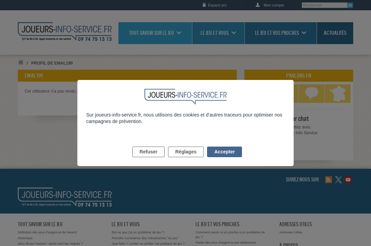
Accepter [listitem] (224, 159)
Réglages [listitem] (185, 159)
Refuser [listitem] (148, 159)
